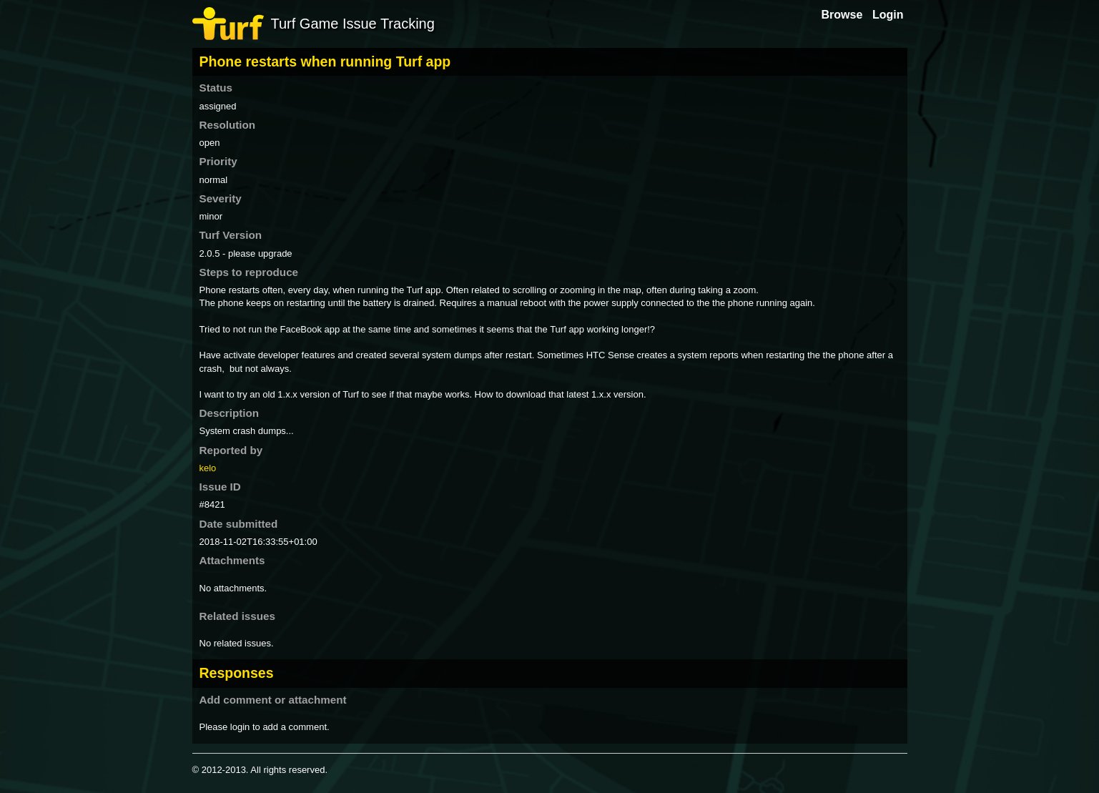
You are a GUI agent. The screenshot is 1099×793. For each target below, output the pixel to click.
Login (888, 15)
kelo (208, 468)
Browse (842, 15)
